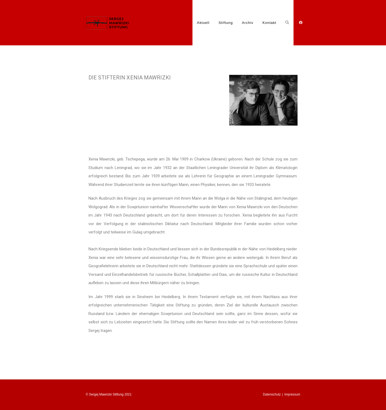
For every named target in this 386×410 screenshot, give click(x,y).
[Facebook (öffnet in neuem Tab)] (299, 24)
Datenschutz (272, 394)
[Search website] (287, 22)
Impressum (292, 394)
